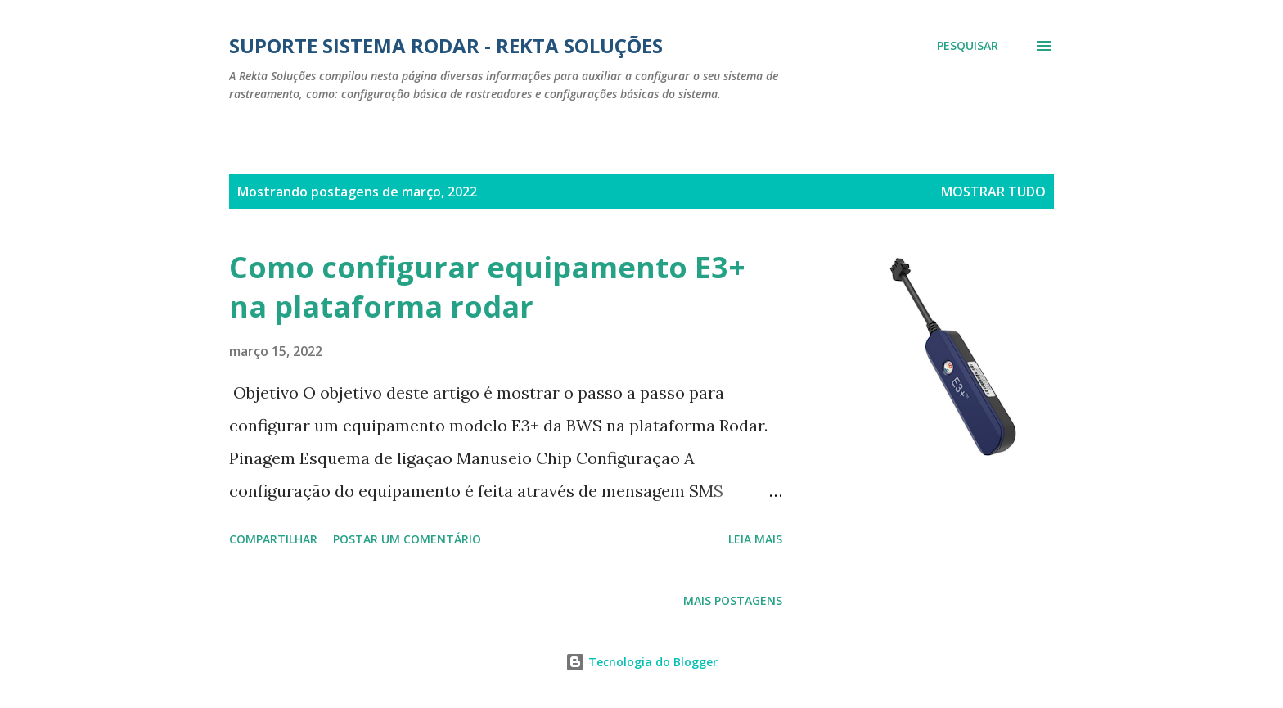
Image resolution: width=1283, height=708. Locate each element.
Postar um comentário (407, 539)
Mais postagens (732, 600)
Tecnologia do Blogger (641, 662)
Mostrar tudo (993, 192)
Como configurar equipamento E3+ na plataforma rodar (487, 287)
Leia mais (755, 539)
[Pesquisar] (967, 46)
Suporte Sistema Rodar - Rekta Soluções (446, 45)
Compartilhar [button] (273, 539)
